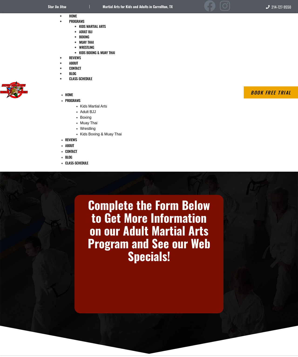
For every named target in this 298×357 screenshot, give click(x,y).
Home (69, 94)
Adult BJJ (85, 31)
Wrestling (86, 47)
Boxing (84, 36)
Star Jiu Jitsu (57, 6)
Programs (76, 21)
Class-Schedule (80, 78)
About (69, 145)
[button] (129, 89)
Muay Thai (86, 42)
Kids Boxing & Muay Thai (97, 52)
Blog (68, 157)
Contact (71, 151)
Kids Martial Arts (92, 26)
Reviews (71, 139)
